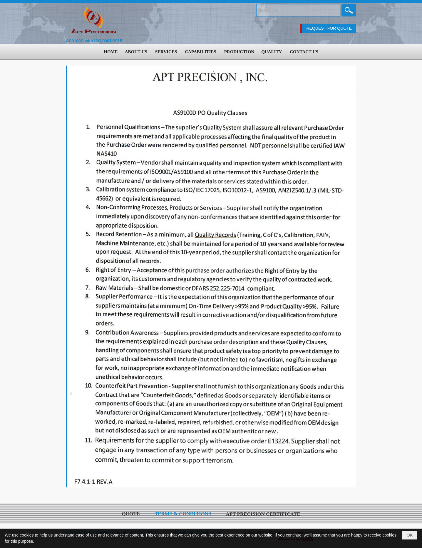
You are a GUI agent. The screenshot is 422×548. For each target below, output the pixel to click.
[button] (136, 51)
